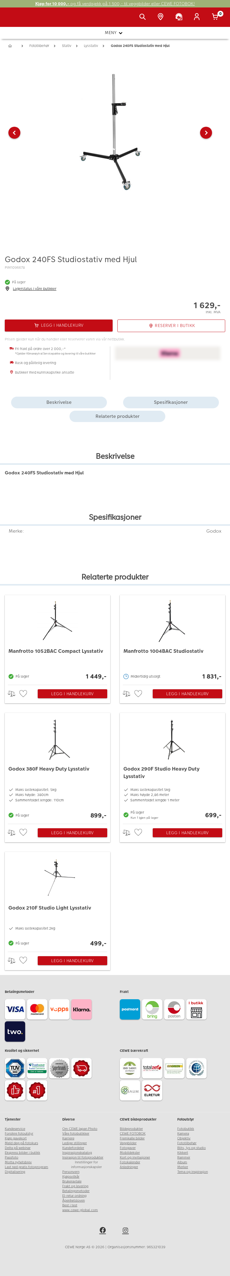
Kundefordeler (73, 1148)
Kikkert (182, 1152)
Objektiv (183, 1138)
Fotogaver (128, 1148)
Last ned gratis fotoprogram (26, 1167)
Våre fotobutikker (75, 1133)
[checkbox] (23, 694)
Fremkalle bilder (132, 1138)
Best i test (69, 1205)
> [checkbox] (13, 693)
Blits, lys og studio (191, 1148)
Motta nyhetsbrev (18, 1162)
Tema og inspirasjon (192, 1172)
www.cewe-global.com (80, 1210)
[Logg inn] (198, 17)
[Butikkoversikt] (161, 17)
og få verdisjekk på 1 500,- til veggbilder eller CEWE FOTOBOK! (115, 3)
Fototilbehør (186, 1143)
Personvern (70, 1172)
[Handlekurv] (216, 17)
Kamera (183, 1133)
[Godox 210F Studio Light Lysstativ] (57, 900)
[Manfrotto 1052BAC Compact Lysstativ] (57, 638)
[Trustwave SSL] (38, 1069)
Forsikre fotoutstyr (19, 1133)
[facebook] (103, 1231)
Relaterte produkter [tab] (118, 416)
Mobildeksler (130, 1152)
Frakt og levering (75, 1186)
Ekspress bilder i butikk (22, 1152)
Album (182, 1162)
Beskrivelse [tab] (59, 402)
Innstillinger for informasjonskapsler (86, 1164)
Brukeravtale (71, 1181)
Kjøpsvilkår (70, 1176)
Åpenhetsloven (73, 1200)
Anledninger (129, 1167)
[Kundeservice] (180, 17)
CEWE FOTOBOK (133, 1133)
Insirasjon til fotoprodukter (82, 1157)
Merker (182, 1167)
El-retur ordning (74, 1196)
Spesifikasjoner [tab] (171, 402)
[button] (14, 133)
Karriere (68, 1138)
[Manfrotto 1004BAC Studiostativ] (172, 638)
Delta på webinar (18, 1148)
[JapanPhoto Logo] (17, 20)
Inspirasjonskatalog (77, 1152)
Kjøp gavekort (16, 1138)
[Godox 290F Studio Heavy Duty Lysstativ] (172, 767)
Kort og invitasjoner (135, 1157)
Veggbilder (128, 1143)
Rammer (183, 1157)
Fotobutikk (185, 1129)
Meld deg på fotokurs (21, 1143)
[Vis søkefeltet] (143, 17)
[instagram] (126, 1231)
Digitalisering (15, 1172)
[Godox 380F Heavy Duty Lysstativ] (57, 767)
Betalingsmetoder (76, 1191)
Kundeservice (15, 1129)
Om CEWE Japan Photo (79, 1129)
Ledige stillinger (74, 1143)
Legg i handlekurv (72, 694)
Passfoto (11, 1157)
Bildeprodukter (131, 1129)
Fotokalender (130, 1162)
